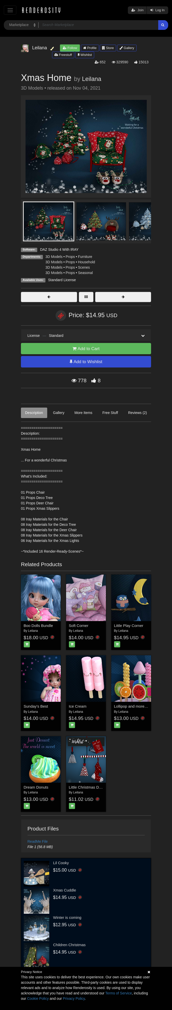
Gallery (126, 48)
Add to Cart (86, 348)
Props (70, 257)
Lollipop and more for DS (135, 706)
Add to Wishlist (86, 361)
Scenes (84, 267)
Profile (89, 48)
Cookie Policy (38, 998)
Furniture (85, 257)
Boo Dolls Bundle (38, 625)
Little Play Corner (128, 625)
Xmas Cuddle (64, 890)
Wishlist (85, 55)
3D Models (54, 257)
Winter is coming (67, 917)
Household (86, 262)
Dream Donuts (36, 787)
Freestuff (63, 55)
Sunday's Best (36, 706)
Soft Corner (79, 625)
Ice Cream (78, 706)
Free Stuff (110, 413)
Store (108, 48)
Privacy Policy (74, 998)
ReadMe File (38, 841)
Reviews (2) (137, 413)
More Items (83, 413)
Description (34, 413)
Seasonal (85, 273)
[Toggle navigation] (10, 10)
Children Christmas (69, 945)
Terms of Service (118, 993)
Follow (70, 48)
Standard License (62, 280)
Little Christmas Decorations (93, 787)
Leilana (91, 79)
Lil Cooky (61, 863)
